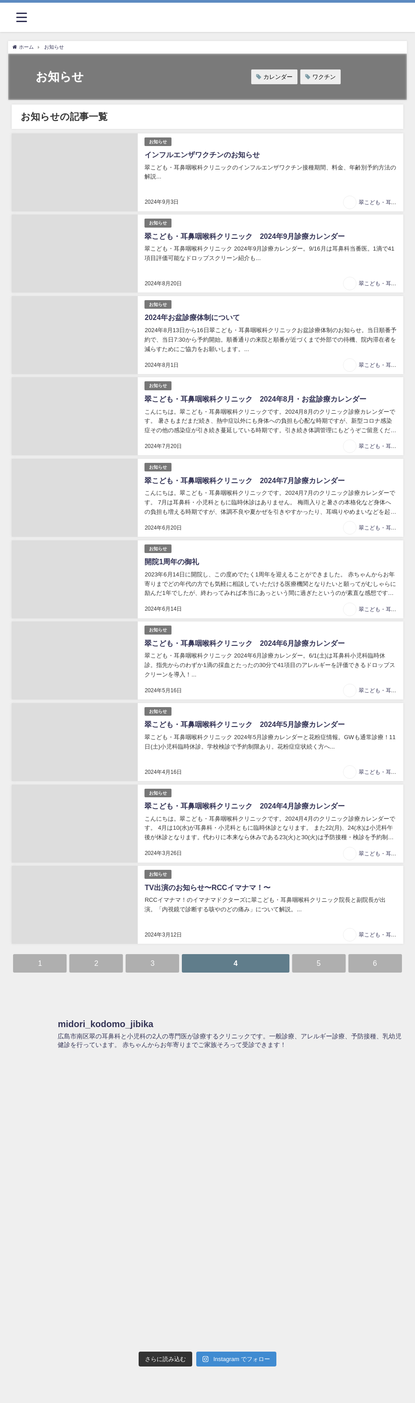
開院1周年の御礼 (171, 562)
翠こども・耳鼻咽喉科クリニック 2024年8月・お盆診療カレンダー (255, 399)
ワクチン (324, 76)
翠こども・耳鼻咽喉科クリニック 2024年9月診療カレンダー (244, 236)
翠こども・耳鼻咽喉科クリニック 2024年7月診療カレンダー (244, 480)
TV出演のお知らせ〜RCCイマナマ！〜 (207, 887)
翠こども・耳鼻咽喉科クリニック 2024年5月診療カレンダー (244, 724)
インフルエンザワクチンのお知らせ (202, 155)
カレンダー (278, 76)
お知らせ (158, 141)
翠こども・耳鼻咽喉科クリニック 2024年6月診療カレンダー (244, 643)
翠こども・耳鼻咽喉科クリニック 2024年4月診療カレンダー (244, 806)
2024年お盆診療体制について (192, 317)
